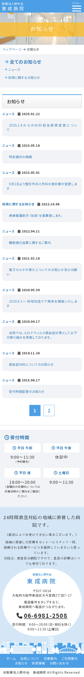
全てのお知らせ (25, 62)
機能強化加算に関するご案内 (30, 242)
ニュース (14, 69)
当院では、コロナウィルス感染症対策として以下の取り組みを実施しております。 (42, 335)
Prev (5, 22)
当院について (29, 658)
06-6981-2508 (45, 615)
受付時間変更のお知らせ (26, 391)
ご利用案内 (70, 658)
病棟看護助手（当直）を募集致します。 (35, 215)
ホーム (11, 658)
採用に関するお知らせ (24, 77)
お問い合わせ (59, 663)
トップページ (12, 49)
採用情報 (38, 663)
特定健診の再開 (20, 157)
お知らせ (21, 663)
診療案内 (50, 658)
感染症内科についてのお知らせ (31, 364)
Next (78, 22)
